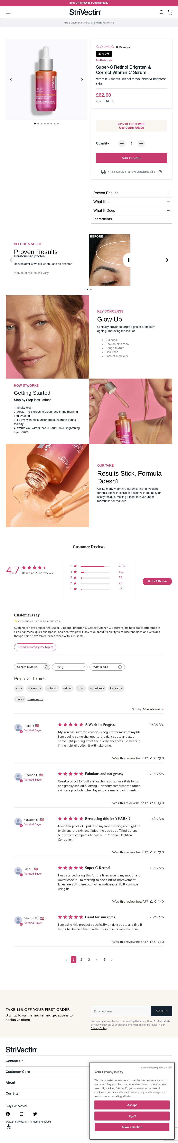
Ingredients (131, 219)
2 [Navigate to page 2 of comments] (81, 959)
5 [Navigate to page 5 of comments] (105, 959)
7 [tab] (56, 125)
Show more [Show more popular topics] (35, 699)
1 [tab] (36, 125)
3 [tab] (43, 125)
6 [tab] (52, 125)
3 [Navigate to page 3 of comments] (89, 959)
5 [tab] (49, 125)
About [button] (10, 1083)
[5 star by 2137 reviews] (97, 566)
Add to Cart (131, 157)
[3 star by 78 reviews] (97, 578)
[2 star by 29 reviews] (97, 584)
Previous (11, 79)
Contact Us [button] (15, 1061)
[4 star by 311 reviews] (97, 572)
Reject (132, 1116)
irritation (52, 688)
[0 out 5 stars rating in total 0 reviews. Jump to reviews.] (113, 47)
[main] (132, 1101)
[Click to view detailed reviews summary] (35, 647)
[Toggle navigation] (8, 12)
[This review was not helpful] (159, 758)
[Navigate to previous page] (66, 959)
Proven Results (131, 192)
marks (20, 699)
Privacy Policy (99, 1028)
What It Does (131, 210)
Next (82, 79)
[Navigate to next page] (112, 959)
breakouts (34, 688)
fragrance (116, 688)
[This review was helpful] (151, 758)
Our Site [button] (12, 1093)
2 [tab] (39, 125)
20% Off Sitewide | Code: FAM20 (89, 2)
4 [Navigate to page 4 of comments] (97, 959)
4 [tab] (46, 125)
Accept (132, 1105)
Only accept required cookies (156, 1067)
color (80, 688)
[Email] (121, 1011)
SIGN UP (161, 1011)
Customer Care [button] (18, 1072)
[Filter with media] (107, 667)
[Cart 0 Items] (169, 12)
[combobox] (69, 667)
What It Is (131, 201)
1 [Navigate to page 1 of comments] (74, 959)
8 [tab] (59, 125)
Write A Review (157, 581)
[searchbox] (28, 667)
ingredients (97, 688)
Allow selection (132, 1127)
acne (19, 688)
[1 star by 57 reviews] (97, 589)
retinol (67, 688)
